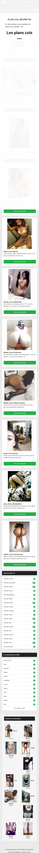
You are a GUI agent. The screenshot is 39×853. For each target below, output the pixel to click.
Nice (5, 704)
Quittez (19, 38)
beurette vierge (8, 638)
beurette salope (8, 618)
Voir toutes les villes (19, 708)
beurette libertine (8, 602)
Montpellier (7, 680)
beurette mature (8, 614)
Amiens (6, 676)
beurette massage (9, 610)
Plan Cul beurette (12, 849)
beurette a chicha (8, 578)
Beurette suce (7, 630)
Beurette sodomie (8, 626)
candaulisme (18, 852)
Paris (5, 664)
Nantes (6, 672)
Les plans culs (19, 33)
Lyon (5, 692)
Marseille (6, 668)
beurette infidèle (8, 598)
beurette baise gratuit (9, 582)
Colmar (6, 684)
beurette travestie (8, 634)
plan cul (29, 852)
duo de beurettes (8, 646)
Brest (5, 696)
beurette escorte (8, 590)
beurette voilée (8, 642)
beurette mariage (8, 606)
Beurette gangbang (9, 595)
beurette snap (7, 622)
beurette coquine (8, 586)
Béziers (6, 700)
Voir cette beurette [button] (20, 211)
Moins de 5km (7, 660)
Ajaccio (6, 688)
